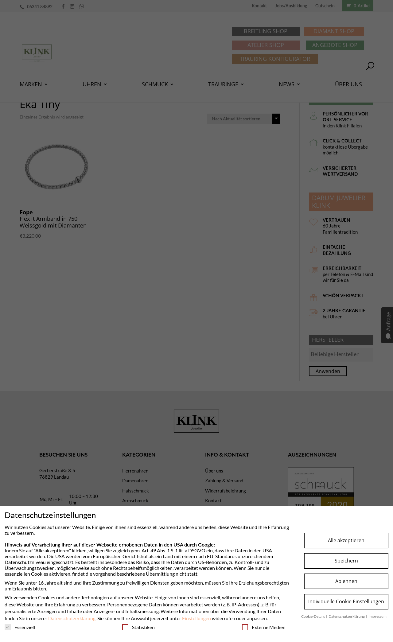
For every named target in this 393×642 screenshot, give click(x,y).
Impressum (377, 616)
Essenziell (20, 627)
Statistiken (138, 627)
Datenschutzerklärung (71, 618)
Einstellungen (196, 618)
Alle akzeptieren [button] (346, 540)
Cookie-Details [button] (313, 616)
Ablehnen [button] (346, 581)
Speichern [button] (346, 560)
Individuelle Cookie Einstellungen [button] (346, 601)
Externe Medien (264, 627)
